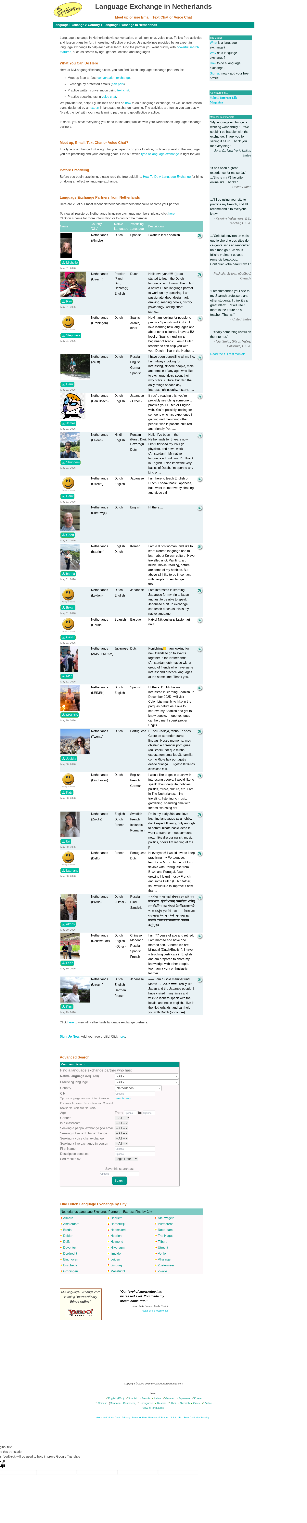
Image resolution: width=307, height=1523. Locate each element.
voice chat (109, 96)
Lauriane (70, 870)
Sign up (215, 73)
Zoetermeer (166, 1265)
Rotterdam (165, 1230)
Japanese (183, 1398)
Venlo (162, 1253)
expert (94, 107)
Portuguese (145, 1403)
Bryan (67, 608)
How (213, 63)
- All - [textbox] (120, 1076)
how (128, 103)
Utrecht (163, 1247)
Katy (66, 792)
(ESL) (120, 1398)
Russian (160, 1403)
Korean (197, 1398)
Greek (195, 1403)
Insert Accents (123, 1098)
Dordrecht (70, 1253)
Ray (66, 301)
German (168, 1398)
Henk (67, 384)
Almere (68, 1218)
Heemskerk (118, 1230)
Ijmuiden (116, 1253)
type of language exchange (160, 154)
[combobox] (147, 1076)
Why (213, 53)
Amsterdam (71, 1224)
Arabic (207, 1403)
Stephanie (71, 335)
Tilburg (162, 1241)
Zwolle (162, 1271)
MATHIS (69, 715)
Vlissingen (165, 1259)
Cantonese (129, 1403)
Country (94, 25)
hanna (68, 574)
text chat (123, 90)
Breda (67, 1230)
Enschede (70, 1265)
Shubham (70, 462)
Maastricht (117, 1271)
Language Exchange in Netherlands (130, 25)
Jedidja (68, 759)
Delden (68, 1235)
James (68, 423)
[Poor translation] (2, 1463)
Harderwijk (117, 1224)
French (144, 1398)
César (68, 637)
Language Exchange (69, 25)
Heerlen (116, 1235)
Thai (172, 1403)
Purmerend (165, 1224)
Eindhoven (70, 1259)
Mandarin (115, 1403)
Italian (156, 1398)
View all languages (153, 1407)
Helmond (116, 1241)
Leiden (115, 1259)
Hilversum (117, 1247)
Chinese (101, 1403)
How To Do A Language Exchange (167, 176)
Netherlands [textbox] (125, 1088)
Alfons (68, 924)
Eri (65, 841)
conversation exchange (113, 77)
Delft (66, 1241)
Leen (67, 963)
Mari (66, 676)
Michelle (69, 262)
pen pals (118, 84)
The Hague (165, 1235)
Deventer (69, 1247)
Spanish (131, 1398)
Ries (66, 1007)
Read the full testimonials (228, 354)
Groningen (70, 1271)
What (213, 42)
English (111, 1398)
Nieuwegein (166, 1218)
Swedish (183, 1403)
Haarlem (116, 1218)
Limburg (116, 1265)
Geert (67, 535)
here (171, 213)
